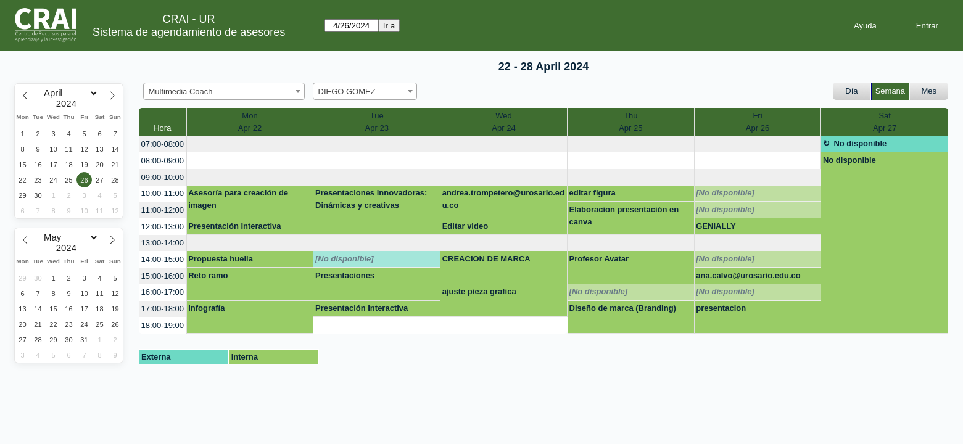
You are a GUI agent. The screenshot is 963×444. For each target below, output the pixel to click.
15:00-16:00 (162, 276)
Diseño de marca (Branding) (622, 308)
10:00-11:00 (162, 193)
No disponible (860, 143)
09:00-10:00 (162, 177)
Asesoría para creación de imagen (238, 199)
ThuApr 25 (630, 122)
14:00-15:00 (162, 259)
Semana (890, 91)
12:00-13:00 (162, 226)
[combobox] (224, 91)
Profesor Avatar (599, 258)
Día (851, 91)
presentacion (721, 308)
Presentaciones (344, 275)
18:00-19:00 (162, 325)
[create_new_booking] (250, 144)
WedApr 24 (503, 122)
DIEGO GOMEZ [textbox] (347, 91)
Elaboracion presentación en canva (624, 215)
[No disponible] (725, 192)
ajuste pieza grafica (479, 291)
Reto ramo (208, 275)
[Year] (69, 104)
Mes (929, 91)
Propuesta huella (220, 258)
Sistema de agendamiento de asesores (189, 32)
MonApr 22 (250, 122)
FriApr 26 (757, 122)
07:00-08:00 (162, 144)
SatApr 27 (884, 122)
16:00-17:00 (162, 292)
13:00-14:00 (162, 242)
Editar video (465, 226)
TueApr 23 (377, 122)
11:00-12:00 (162, 210)
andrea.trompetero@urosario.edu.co (503, 199)
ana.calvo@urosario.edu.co (748, 275)
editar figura (592, 192)
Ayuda (865, 25)
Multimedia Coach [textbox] (181, 91)
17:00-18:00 (162, 308)
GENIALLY (716, 226)
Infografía (206, 308)
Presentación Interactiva (234, 226)
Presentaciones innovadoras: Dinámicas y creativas (371, 199)
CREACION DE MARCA (486, 258)
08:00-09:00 (162, 160)
